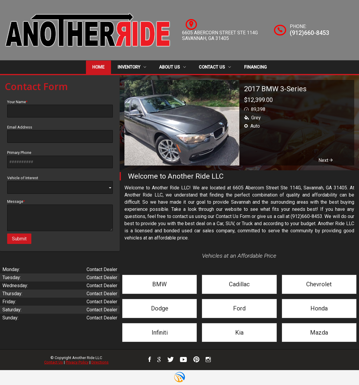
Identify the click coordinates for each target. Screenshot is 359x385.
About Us (172, 67)
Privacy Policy (77, 362)
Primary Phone (60, 159)
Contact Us (215, 67)
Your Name (60, 108)
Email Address (60, 134)
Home (98, 67)
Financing (255, 67)
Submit (19, 239)
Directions (100, 362)
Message (60, 215)
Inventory (132, 67)
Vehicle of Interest (60, 185)
